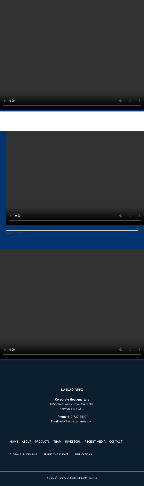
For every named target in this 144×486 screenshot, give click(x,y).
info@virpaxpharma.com (76, 421)
